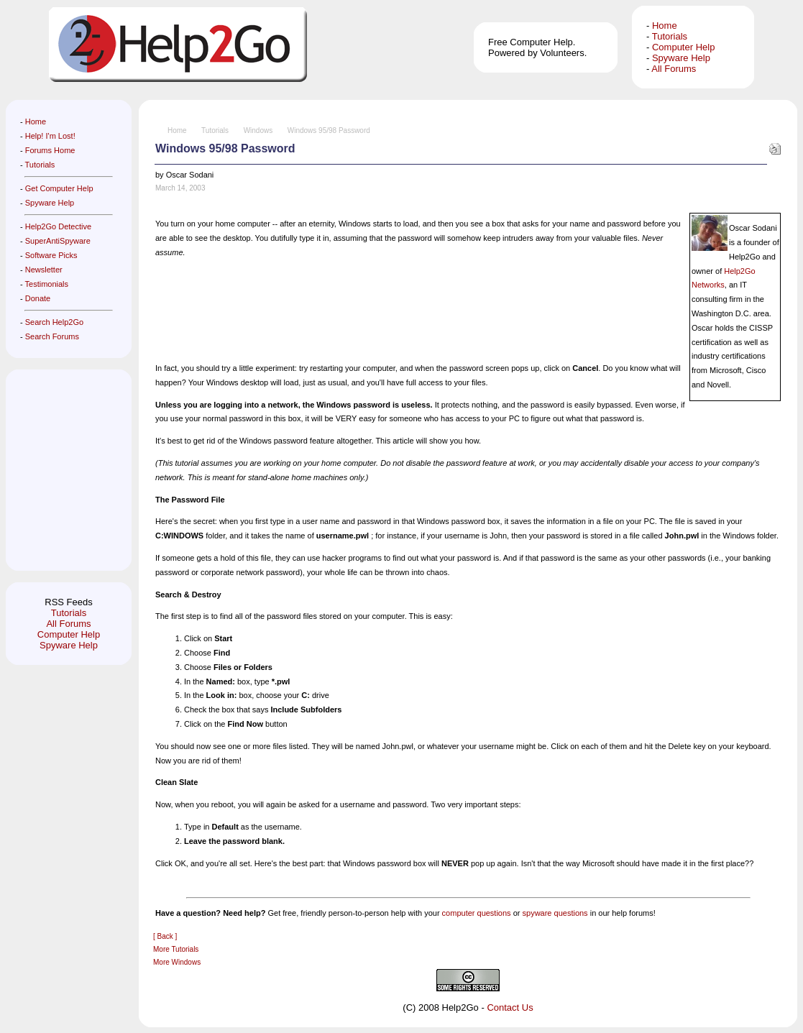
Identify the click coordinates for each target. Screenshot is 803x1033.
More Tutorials (175, 949)
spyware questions (555, 913)
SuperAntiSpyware (58, 241)
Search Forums (52, 336)
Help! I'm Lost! (50, 136)
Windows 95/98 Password (329, 130)
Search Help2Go (54, 322)
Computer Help (683, 47)
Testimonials (47, 284)
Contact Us (510, 1007)
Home (664, 25)
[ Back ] (165, 936)
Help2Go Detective (58, 226)
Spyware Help (681, 57)
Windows (258, 130)
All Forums (673, 68)
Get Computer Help (59, 188)
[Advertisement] (63, 470)
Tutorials (669, 36)
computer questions (476, 913)
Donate (37, 298)
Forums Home (50, 150)
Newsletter (44, 269)
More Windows (177, 962)
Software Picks (51, 255)
